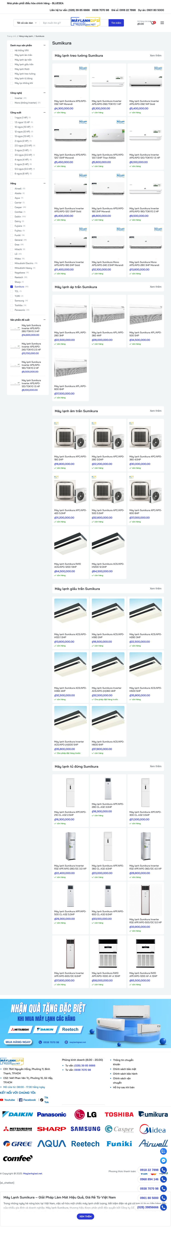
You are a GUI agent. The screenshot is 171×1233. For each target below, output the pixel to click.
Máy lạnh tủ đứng (23, 78)
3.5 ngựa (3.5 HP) (23, 155)
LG (16, 254)
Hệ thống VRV (22, 50)
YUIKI (17, 296)
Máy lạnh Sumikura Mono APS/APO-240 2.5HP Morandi (107, 264)
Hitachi (18, 249)
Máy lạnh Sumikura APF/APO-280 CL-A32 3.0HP (108, 805)
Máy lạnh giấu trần (24, 64)
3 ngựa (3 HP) (22, 150)
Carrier (18, 203)
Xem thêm (155, 55)
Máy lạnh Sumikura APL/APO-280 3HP (70, 334)
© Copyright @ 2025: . (21, 1173)
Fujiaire (18, 226)
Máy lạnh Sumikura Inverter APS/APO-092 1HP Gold (144, 103)
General (19, 240)
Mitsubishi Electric (24, 263)
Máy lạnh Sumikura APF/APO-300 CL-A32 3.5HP (145, 813)
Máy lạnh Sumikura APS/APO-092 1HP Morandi (70, 103)
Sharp (18, 282)
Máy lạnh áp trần (23, 60)
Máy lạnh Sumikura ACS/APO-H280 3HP (145, 636)
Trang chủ (11, 36)
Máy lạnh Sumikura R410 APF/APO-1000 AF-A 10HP (106, 975)
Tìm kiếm (116, 22)
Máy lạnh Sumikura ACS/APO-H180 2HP (108, 636)
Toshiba (19, 305)
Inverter (18, 98)
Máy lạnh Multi (22, 69)
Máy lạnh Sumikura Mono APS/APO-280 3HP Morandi (144, 264)
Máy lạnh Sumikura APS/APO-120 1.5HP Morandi (70, 156)
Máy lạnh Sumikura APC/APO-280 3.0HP (108, 458)
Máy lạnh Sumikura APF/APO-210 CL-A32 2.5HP (70, 813)
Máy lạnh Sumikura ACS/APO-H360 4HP (70, 689)
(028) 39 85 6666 (84, 1065)
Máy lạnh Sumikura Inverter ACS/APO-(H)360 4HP (106, 689)
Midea (18, 259)
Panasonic (20, 310)
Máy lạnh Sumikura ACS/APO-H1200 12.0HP (108, 565)
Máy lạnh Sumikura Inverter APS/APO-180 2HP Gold (69, 264)
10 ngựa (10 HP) (22, 127)
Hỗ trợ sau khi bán (123, 1087)
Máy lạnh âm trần (23, 55)
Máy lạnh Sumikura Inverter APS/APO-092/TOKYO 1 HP (106, 103)
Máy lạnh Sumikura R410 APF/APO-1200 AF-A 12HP (143, 975)
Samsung (19, 301)
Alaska (18, 193)
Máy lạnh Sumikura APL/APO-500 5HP (145, 334)
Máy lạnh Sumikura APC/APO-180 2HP (70, 458)
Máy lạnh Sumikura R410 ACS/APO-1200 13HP (67, 565)
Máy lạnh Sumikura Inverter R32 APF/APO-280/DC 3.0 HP (70, 867)
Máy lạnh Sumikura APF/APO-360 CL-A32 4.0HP (108, 867)
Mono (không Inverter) (26, 103)
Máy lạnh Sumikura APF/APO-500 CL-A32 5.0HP (70, 913)
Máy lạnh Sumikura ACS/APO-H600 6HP (108, 743)
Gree (17, 245)
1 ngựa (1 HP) (21, 118)
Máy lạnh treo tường (25, 74)
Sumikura (19, 287)
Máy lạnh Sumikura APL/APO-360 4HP (108, 334)
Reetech (19, 277)
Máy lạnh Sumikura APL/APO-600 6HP (70, 388)
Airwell (18, 189)
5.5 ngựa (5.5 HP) (23, 169)
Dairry (18, 221)
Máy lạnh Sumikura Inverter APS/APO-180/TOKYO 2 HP (144, 210)
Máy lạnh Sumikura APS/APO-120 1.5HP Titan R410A (108, 156)
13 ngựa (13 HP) (22, 136)
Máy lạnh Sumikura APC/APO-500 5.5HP (108, 512)
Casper (18, 207)
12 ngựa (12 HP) (22, 132)
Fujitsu (18, 231)
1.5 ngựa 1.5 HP (22, 122)
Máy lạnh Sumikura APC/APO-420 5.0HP (70, 512)
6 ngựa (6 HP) (22, 174)
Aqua (17, 198)
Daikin (18, 217)
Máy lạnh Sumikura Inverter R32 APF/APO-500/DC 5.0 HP (145, 921)
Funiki (18, 235)
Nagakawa (20, 273)
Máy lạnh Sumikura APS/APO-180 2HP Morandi (108, 210)
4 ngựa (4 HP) (22, 160)
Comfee (18, 212)
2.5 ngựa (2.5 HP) (23, 146)
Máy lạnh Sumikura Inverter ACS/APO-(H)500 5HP (69, 743)
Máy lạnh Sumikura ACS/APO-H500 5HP (145, 689)
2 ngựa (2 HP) (21, 141)
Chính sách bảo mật (124, 1069)
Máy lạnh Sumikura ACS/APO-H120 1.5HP (70, 636)
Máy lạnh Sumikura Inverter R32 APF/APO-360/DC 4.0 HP (145, 867)
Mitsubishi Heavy (23, 268)
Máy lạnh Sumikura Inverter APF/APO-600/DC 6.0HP (69, 975)
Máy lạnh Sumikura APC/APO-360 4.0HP (145, 458)
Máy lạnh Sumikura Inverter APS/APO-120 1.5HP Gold (69, 210)
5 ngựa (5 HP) (22, 164)
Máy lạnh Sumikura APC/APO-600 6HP (145, 512)
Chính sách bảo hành (125, 1073)
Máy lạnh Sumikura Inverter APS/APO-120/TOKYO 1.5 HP (144, 156)
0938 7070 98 (82, 1069)
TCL (17, 291)
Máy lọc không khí (24, 83)
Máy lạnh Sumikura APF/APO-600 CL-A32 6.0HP (108, 913)
